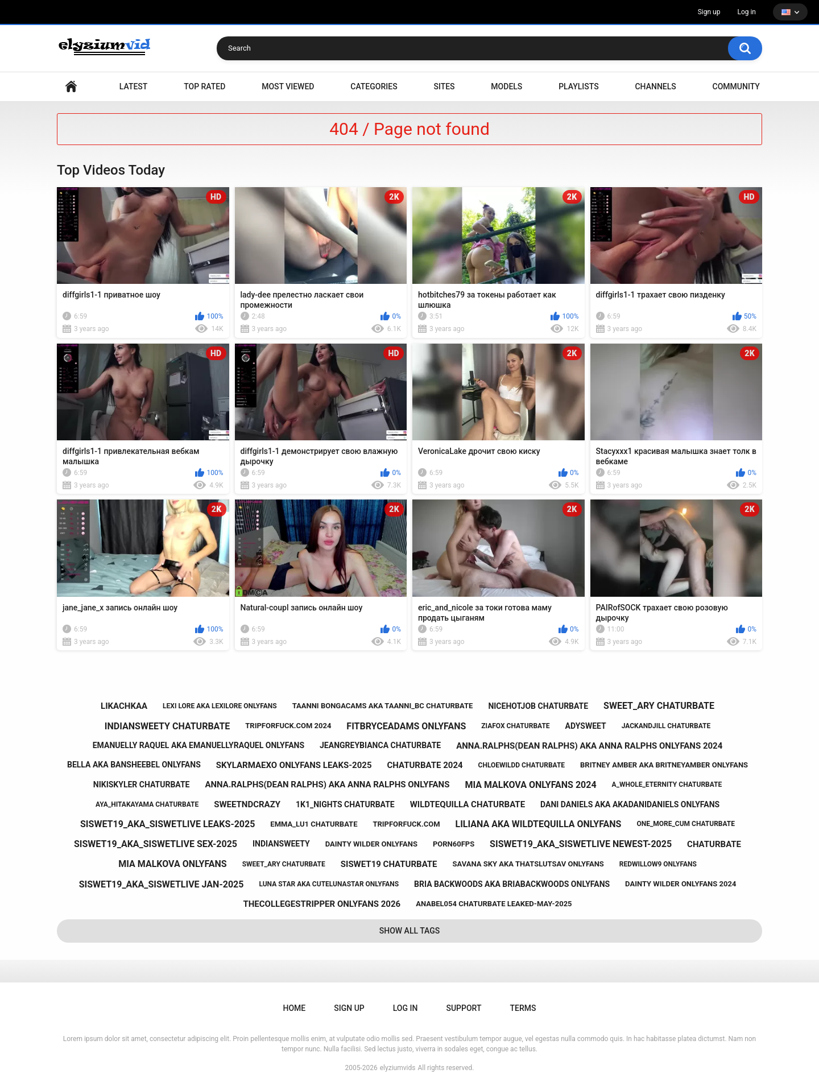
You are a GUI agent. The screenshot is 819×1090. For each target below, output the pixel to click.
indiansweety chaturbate (167, 726)
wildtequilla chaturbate (467, 804)
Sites (443, 86)
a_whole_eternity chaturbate (667, 784)
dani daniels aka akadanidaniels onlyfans (629, 804)
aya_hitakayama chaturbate (147, 804)
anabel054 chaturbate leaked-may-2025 (494, 903)
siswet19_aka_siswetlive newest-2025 (581, 844)
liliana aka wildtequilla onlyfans (538, 824)
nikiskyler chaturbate (141, 784)
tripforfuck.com (406, 824)
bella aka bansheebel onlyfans (134, 764)
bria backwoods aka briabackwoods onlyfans (512, 884)
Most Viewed (288, 86)
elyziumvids (398, 1068)
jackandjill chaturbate (666, 726)
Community (736, 86)
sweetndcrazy (247, 804)
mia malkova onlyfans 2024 (530, 784)
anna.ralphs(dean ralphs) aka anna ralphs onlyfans (327, 784)
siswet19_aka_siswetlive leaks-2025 (167, 824)
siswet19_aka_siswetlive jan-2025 (161, 884)
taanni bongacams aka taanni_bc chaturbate (382, 705)
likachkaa (124, 706)
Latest (133, 86)
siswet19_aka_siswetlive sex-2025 (155, 844)
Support (463, 1008)
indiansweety (281, 843)
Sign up (709, 12)
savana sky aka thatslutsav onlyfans (528, 864)
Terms (523, 1008)
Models (506, 86)
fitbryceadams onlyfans (406, 726)
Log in (746, 12)
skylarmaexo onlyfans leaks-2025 (294, 765)
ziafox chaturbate (515, 726)
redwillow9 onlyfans (658, 864)
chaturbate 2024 (424, 765)
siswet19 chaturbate (389, 864)
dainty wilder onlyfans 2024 (680, 884)
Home (71, 86)
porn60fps (453, 844)
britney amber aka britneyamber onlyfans (664, 765)
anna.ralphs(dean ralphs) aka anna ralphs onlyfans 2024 (589, 746)
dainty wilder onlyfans (371, 844)
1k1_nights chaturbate (345, 804)
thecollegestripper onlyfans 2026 (321, 904)
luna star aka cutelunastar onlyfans (329, 884)
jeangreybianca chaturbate (380, 745)
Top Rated (204, 86)
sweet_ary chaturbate (658, 705)
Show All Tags (409, 930)
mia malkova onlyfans (172, 863)
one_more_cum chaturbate (685, 824)
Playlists (579, 86)
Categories (373, 86)
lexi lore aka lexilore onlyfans (220, 706)
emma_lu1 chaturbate (313, 824)
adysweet (585, 725)
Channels (655, 86)
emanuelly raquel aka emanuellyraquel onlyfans (198, 745)
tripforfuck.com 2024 (288, 725)
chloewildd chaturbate (521, 765)
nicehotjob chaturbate (538, 706)
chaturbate (714, 844)
